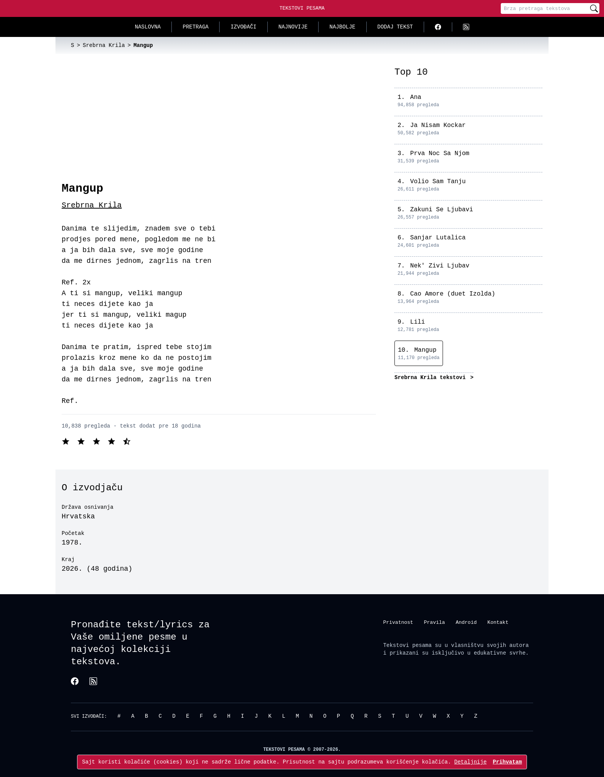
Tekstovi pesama (407, 645)
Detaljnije (470, 761)
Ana (415, 97)
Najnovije (293, 26)
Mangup (425, 350)
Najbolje (342, 26)
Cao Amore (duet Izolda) (452, 294)
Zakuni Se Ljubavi (441, 210)
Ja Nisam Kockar (438, 125)
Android (466, 621)
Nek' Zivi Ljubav (440, 266)
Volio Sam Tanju (438, 181)
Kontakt (497, 621)
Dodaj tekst (395, 26)
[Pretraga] (545, 8)
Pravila (434, 621)
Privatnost (398, 621)
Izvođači (243, 26)
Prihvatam (507, 761)
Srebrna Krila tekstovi (431, 377)
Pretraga (195, 26)
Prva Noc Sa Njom (440, 153)
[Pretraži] (594, 8)
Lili (417, 322)
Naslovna (148, 26)
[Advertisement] (219, 124)
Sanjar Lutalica (438, 238)
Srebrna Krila (92, 205)
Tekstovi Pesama (301, 8)
